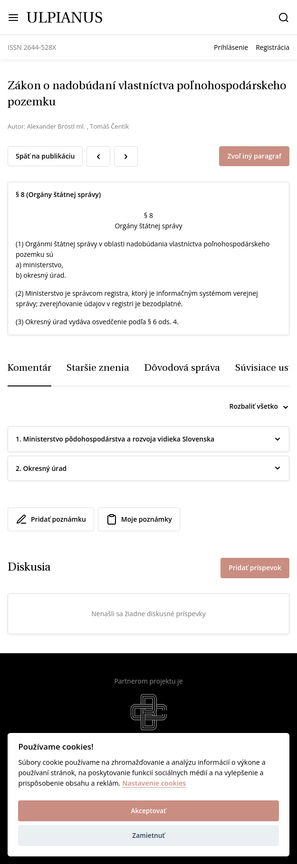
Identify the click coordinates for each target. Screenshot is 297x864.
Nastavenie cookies (154, 783)
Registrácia (272, 47)
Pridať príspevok (255, 567)
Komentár (29, 368)
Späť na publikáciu (45, 155)
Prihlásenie (231, 47)
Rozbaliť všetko (254, 406)
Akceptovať (148, 810)
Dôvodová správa (182, 368)
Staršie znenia (98, 368)
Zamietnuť (148, 835)
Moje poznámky (139, 519)
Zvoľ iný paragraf (254, 155)
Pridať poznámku (51, 519)
